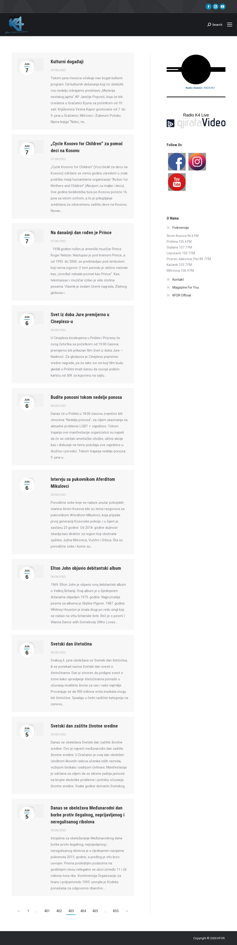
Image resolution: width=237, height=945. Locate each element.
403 (71, 911)
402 (59, 911)
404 (83, 911)
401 (47, 911)
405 (95, 911)
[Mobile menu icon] (229, 24)
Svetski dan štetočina (71, 644)
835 (115, 911)
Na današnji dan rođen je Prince (81, 232)
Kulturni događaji (67, 61)
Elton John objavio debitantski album (86, 568)
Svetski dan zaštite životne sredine (84, 726)
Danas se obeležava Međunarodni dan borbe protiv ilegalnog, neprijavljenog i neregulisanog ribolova (88, 815)
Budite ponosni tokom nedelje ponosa (86, 397)
